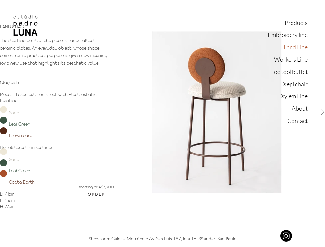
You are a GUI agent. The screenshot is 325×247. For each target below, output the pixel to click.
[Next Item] (323, 112)
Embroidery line (288, 34)
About (300, 108)
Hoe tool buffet (288, 71)
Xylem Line (294, 96)
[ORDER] (96, 194)
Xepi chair (295, 84)
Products (296, 22)
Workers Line (291, 59)
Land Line (296, 47)
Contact (297, 120)
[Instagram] (286, 236)
